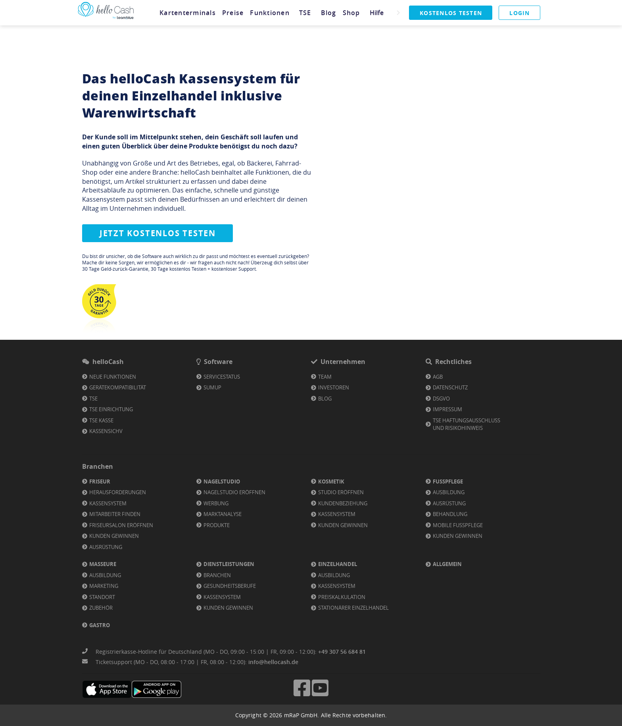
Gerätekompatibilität (117, 387)
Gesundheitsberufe (229, 585)
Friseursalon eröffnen (121, 525)
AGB (438, 376)
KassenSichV (106, 431)
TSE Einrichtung (111, 409)
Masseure (102, 564)
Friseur (99, 481)
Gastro (99, 625)
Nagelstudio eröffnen (234, 492)
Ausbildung (449, 492)
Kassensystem (108, 503)
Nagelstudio (221, 481)
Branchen (217, 575)
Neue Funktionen (112, 376)
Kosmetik (331, 481)
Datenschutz (450, 387)
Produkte (216, 525)
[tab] (187, 12)
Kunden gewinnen (114, 535)
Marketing (103, 585)
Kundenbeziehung (342, 503)
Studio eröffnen (341, 492)
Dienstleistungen (228, 564)
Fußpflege (448, 481)
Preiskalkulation (341, 597)
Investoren (333, 387)
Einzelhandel (337, 564)
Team (325, 376)
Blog (327, 12)
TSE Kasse (101, 420)
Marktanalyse (222, 514)
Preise (232, 12)
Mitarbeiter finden (114, 514)
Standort (102, 597)
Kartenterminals (187, 12)
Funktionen (269, 12)
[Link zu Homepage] (105, 19)
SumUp (212, 387)
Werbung (215, 503)
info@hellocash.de (273, 662)
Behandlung (450, 514)
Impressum (447, 409)
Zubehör (101, 607)
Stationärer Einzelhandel (353, 607)
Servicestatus (221, 376)
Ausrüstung (105, 547)
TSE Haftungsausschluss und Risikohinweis (466, 424)
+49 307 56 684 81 (342, 651)
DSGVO (441, 398)
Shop (350, 12)
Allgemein (447, 564)
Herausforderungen (117, 492)
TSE (304, 12)
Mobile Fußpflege (458, 525)
